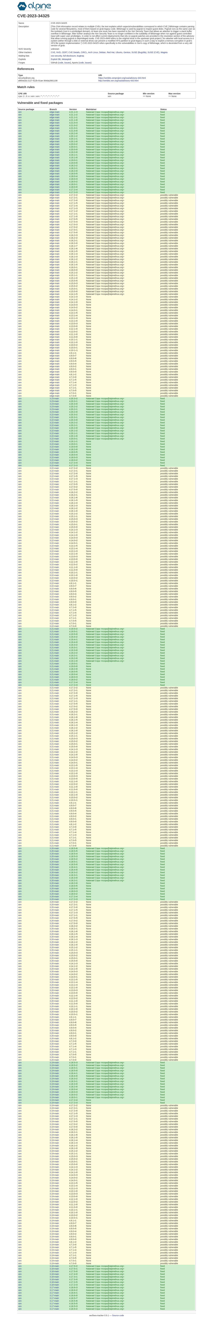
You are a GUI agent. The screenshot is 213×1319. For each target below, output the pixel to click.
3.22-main (54, 415)
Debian (102, 52)
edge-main (54, 112)
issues (67, 62)
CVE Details (74, 52)
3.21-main (54, 629)
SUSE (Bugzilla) (139, 52)
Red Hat (110, 52)
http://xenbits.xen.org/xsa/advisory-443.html (118, 80)
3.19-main (54, 1063)
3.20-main (54, 848)
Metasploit (66, 59)
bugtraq (80, 56)
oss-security (56, 56)
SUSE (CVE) (153, 52)
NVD (58, 52)
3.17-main (54, 1288)
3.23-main (54, 399)
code (61, 62)
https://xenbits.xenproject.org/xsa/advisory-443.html (122, 78)
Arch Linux (93, 52)
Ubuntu (119, 52)
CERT (64, 52)
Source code (118, 1316)
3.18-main (54, 1266)
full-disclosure (69, 56)
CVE (53, 52)
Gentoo (127, 52)
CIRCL (84, 52)
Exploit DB (56, 59)
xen (20, 112)
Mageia (164, 52)
